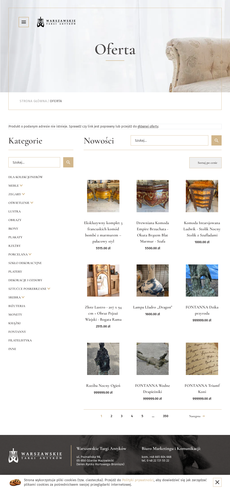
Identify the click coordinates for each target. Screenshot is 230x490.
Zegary (15, 194)
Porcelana (18, 254)
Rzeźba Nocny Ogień (103, 385)
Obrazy (14, 220)
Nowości (99, 140)
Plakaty (15, 237)
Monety (15, 315)
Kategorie (25, 140)
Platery (15, 272)
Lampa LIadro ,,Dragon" (152, 307)
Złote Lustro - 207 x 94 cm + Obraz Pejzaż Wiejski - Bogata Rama (103, 313)
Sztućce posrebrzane (27, 289)
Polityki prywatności (138, 480)
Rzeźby (14, 246)
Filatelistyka (20, 340)
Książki (14, 323)
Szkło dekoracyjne (25, 263)
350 (165, 416)
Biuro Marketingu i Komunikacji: (171, 448)
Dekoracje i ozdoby (25, 280)
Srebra (14, 297)
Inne (12, 349)
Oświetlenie (19, 203)
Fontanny (17, 332)
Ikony (13, 229)
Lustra (14, 211)
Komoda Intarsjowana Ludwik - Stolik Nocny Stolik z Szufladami (202, 229)
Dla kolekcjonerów (25, 177)
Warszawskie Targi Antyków (101, 448)
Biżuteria (16, 306)
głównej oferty (148, 126)
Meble (14, 186)
